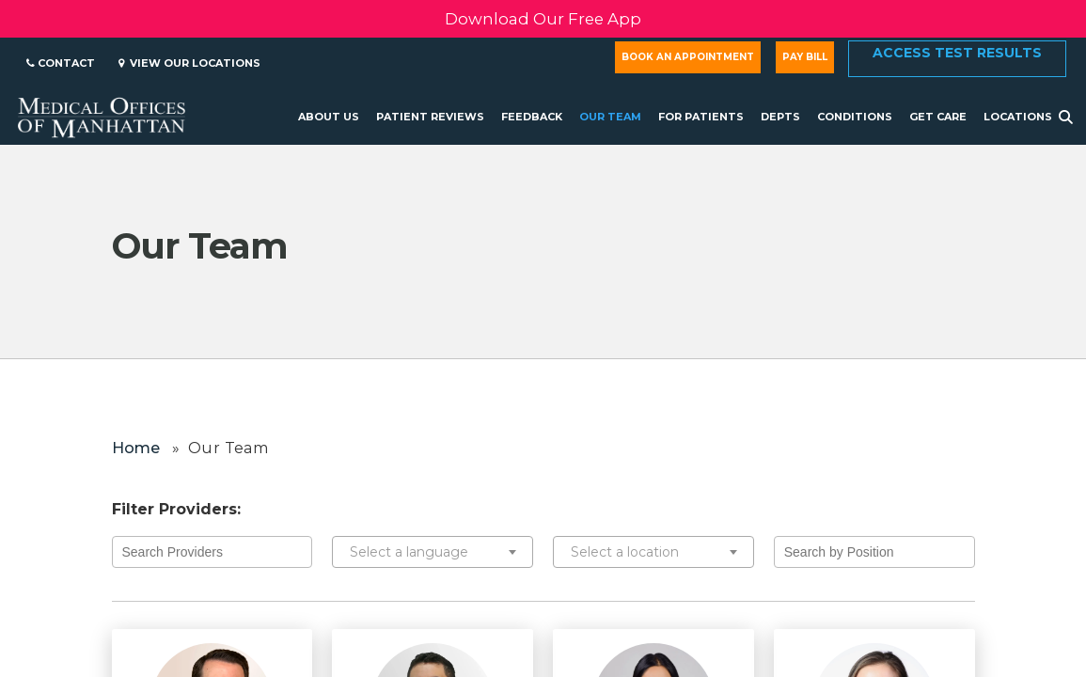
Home (136, 448)
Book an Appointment (688, 57)
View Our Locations (189, 63)
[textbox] (432, 552)
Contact (60, 63)
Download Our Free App (543, 18)
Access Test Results (957, 52)
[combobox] (432, 552)
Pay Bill (804, 57)
